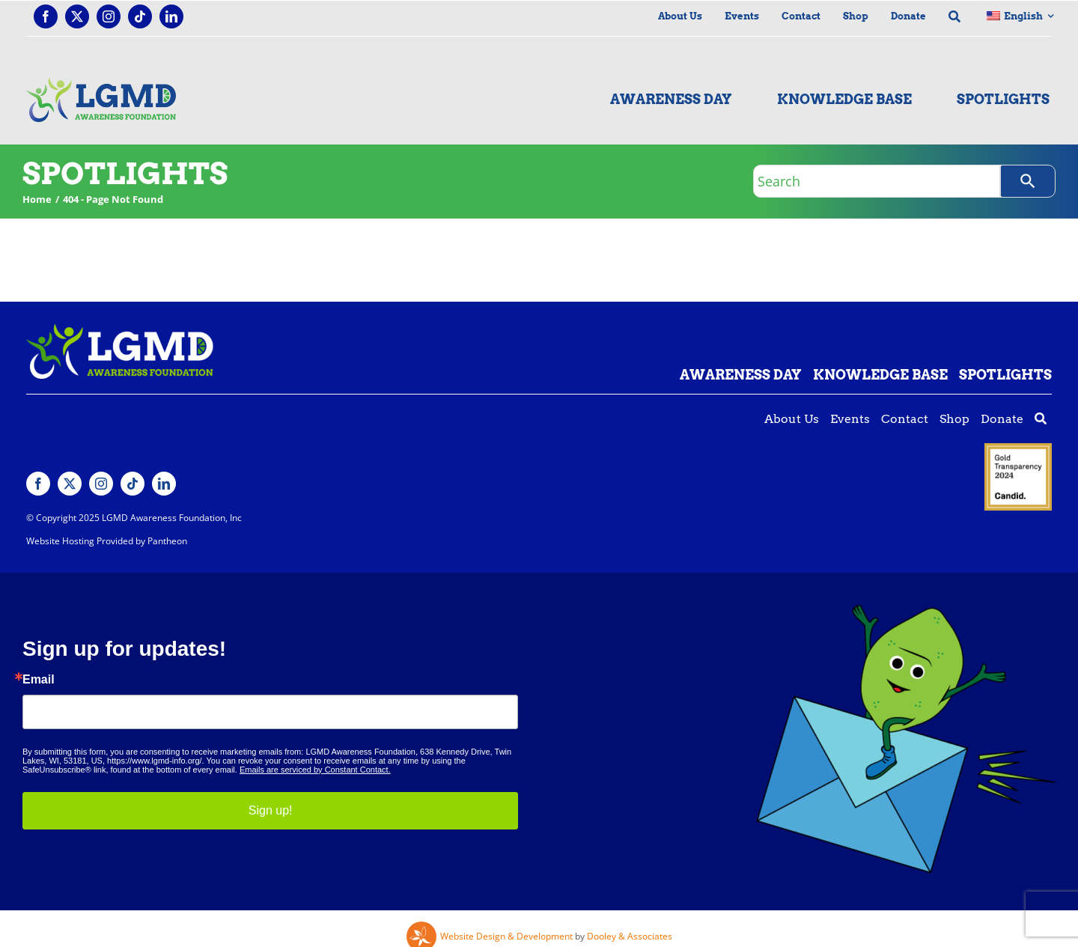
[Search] (1028, 181)
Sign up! (271, 810)
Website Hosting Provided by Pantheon (106, 541)
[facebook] (46, 16)
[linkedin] (171, 16)
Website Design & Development (506, 936)
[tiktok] (140, 16)
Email (38, 680)
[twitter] (77, 16)
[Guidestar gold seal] (1018, 449)
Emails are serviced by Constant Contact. (315, 769)
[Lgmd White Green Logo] (119, 330)
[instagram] (109, 16)
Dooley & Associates (629, 936)
